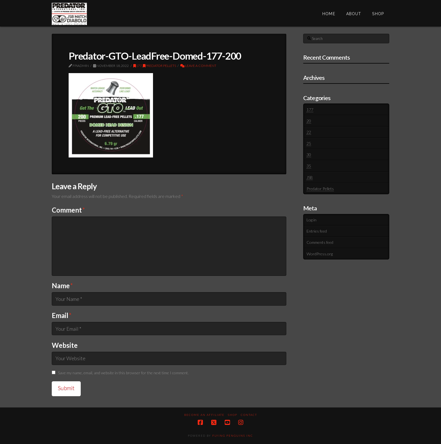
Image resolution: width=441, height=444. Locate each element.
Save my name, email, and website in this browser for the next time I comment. (123, 372)
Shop (232, 414)
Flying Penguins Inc (232, 435)
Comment (68, 210)
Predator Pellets (159, 66)
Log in (311, 219)
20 (309, 120)
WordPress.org (320, 253)
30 (309, 154)
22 (309, 132)
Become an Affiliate (204, 414)
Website (65, 345)
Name (62, 285)
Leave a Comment (198, 66)
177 (137, 66)
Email (62, 315)
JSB (310, 177)
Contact (249, 414)
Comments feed (320, 242)
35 (309, 165)
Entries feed (317, 231)
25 (309, 143)
